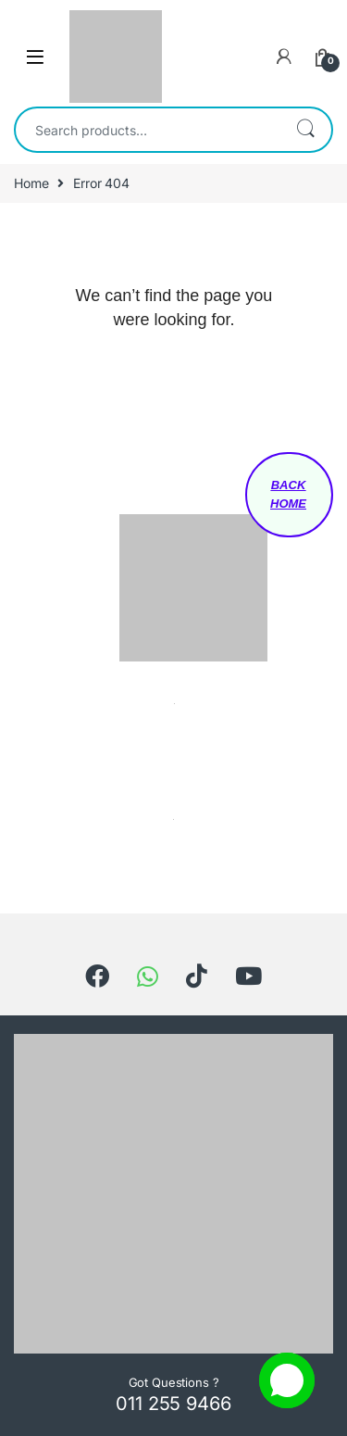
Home (31, 183)
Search (305, 129)
